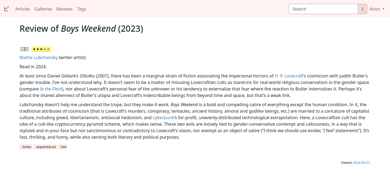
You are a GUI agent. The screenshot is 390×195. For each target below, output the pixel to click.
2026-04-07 (361, 162)
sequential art (46, 147)
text (63, 147)
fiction (26, 147)
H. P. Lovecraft (289, 76)
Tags (81, 9)
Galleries (43, 9)
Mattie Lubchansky (39, 57)
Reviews (65, 9)
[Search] (323, 9)
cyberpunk (163, 118)
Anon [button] (375, 9)
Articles (22, 9)
